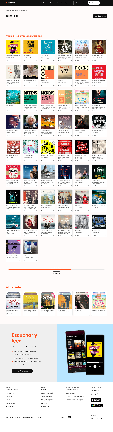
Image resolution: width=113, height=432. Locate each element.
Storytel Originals (47, 400)
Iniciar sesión (80, 3)
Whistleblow (10, 406)
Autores (44, 403)
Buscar (43, 389)
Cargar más (56, 273)
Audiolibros (42, 3)
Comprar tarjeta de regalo (75, 396)
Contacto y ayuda (72, 389)
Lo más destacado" (47, 393)
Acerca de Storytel (12, 389)
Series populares (46, 396)
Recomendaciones (12, 10)
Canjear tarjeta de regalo (74, 400)
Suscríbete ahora (94, 3)
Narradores (23, 10)
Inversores (9, 396)
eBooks (51, 3)
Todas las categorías (64, 3)
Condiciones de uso (28, 417)
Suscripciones (70, 393)
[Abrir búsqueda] (106, 3)
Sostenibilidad (10, 403)
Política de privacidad (13, 417)
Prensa (8, 400)
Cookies (38, 417)
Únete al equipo (11, 393)
